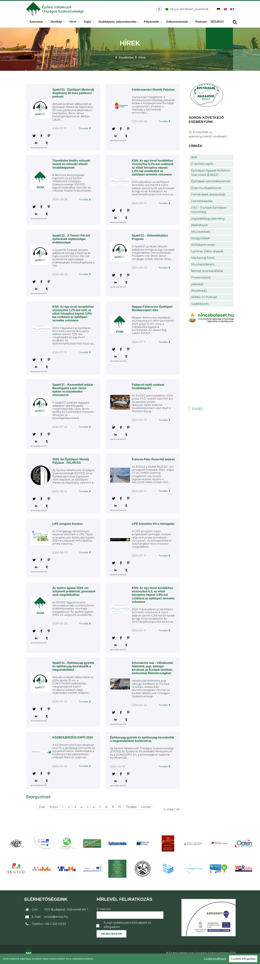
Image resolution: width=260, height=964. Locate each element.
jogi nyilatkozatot (119, 925)
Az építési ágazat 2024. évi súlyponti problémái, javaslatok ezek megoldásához (73, 594)
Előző (54, 810)
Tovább (83, 131)
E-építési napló (202, 166)
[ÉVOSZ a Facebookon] (159, 10)
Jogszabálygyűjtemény (208, 221)
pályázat (197, 287)
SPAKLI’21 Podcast (204, 300)
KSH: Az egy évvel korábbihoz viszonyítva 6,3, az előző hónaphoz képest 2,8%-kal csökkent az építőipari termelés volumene (153, 597)
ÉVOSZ (197, 411)
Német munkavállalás (207, 274)
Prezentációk (201, 280)
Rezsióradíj (199, 293)
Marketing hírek (203, 260)
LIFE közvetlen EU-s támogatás (153, 526)
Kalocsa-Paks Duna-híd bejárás (153, 462)
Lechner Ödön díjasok (207, 254)
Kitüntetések (200, 234)
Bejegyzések (38, 799)
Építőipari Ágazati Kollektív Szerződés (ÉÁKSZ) (210, 175)
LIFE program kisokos (67, 526)
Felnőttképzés (201, 204)
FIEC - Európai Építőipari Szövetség (208, 213)
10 (119, 810)
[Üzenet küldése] (186, 11)
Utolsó (146, 810)
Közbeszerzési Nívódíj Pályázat (153, 92)
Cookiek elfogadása (243, 958)
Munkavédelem (202, 267)
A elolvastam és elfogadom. (127, 927)
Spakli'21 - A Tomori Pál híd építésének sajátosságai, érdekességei (71, 242)
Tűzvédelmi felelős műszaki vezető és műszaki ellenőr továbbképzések (71, 167)
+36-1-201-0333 (55, 927)
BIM (194, 160)
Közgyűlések (200, 241)
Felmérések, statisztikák (208, 197)
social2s (43, 150)
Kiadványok (199, 228)
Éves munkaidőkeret (206, 190)
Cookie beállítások (215, 958)
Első (42, 810)
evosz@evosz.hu (56, 919)
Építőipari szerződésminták (210, 184)
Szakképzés (199, 306)
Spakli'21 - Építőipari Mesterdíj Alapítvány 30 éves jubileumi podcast (73, 96)
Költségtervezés (203, 247)
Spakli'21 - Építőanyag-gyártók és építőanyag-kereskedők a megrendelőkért (73, 669)
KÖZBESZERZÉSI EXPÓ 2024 (72, 740)
